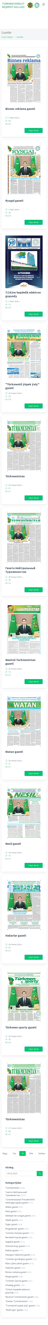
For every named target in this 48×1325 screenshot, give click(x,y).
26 (9, 213)
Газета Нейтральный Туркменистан (20, 569)
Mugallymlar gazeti (17, 1228)
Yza (14, 1153)
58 (9, 1131)
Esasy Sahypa (7, 37)
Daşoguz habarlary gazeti (20, 1254)
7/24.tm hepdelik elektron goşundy (23, 294)
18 (9, 1039)
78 (9, 580)
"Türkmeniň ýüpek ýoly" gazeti (22, 386)
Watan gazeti (14, 752)
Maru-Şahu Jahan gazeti (19, 1263)
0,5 (9, 124)
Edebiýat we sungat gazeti (20, 1215)
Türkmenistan (15, 476)
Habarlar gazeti (15, 935)
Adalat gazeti (14, 1220)
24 (9, 396)
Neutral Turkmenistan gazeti (20, 661)
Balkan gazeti (14, 1250)
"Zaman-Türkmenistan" (19, 1301)
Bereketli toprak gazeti (18, 1237)
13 (9, 304)
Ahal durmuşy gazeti (17, 1246)
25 (9, 947)
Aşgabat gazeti (15, 1241)
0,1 (9, 491)
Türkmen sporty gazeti (20, 1027)
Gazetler (20, 37)
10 (9, 672)
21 (9, 764)
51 (9, 488)
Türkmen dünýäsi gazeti (19, 1233)
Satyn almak (34, 130)
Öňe (31, 1153)
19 (9, 856)
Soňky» (41, 1153)
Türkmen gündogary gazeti (21, 1259)
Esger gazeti (13, 1224)
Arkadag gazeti (15, 1285)
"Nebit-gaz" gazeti (16, 1310)
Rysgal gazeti (14, 201)
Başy (5, 1153)
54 (9, 121)
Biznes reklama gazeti (20, 109)
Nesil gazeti (13, 844)
